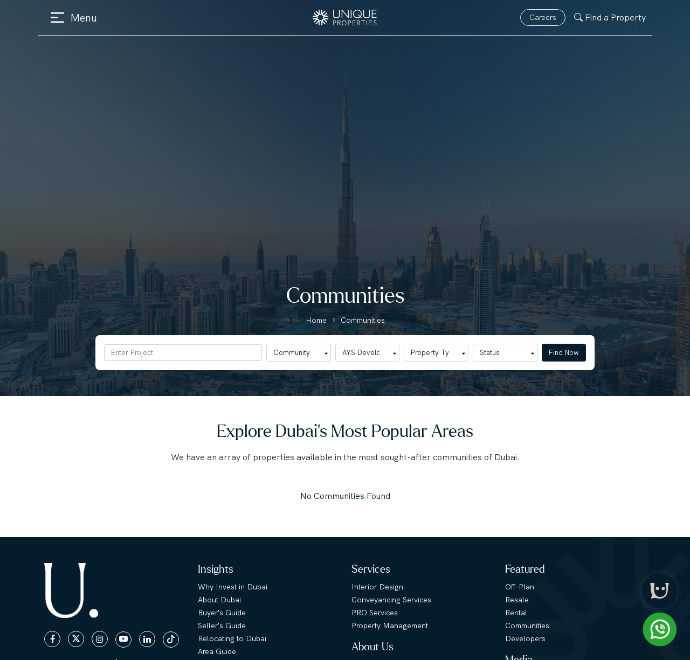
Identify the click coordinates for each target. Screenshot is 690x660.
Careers (542, 17)
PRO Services (374, 612)
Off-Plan (519, 587)
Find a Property (610, 17)
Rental (516, 612)
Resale (517, 600)
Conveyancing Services (391, 600)
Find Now (564, 352)
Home (316, 320)
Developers (525, 638)
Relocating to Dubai (232, 638)
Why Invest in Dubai (232, 587)
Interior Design (377, 587)
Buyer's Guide (222, 612)
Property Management (389, 625)
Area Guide (217, 651)
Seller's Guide (222, 625)
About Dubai (219, 600)
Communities (363, 320)
